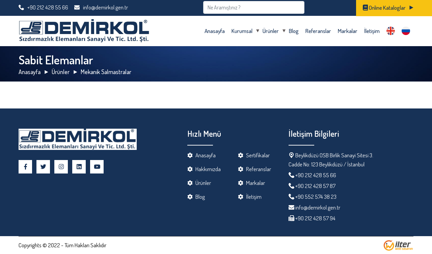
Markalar (347, 30)
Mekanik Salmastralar (106, 71)
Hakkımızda (208, 168)
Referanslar (318, 30)
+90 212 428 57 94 (314, 218)
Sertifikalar (258, 155)
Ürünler (271, 30)
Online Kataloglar (384, 7)
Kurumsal (242, 30)
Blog (294, 30)
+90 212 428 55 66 (43, 7)
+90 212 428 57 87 (315, 185)
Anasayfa (215, 30)
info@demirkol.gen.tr (101, 7)
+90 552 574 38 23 (315, 196)
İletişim (372, 30)
